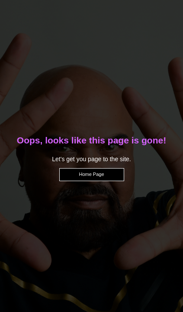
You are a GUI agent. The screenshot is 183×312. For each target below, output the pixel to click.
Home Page (91, 174)
